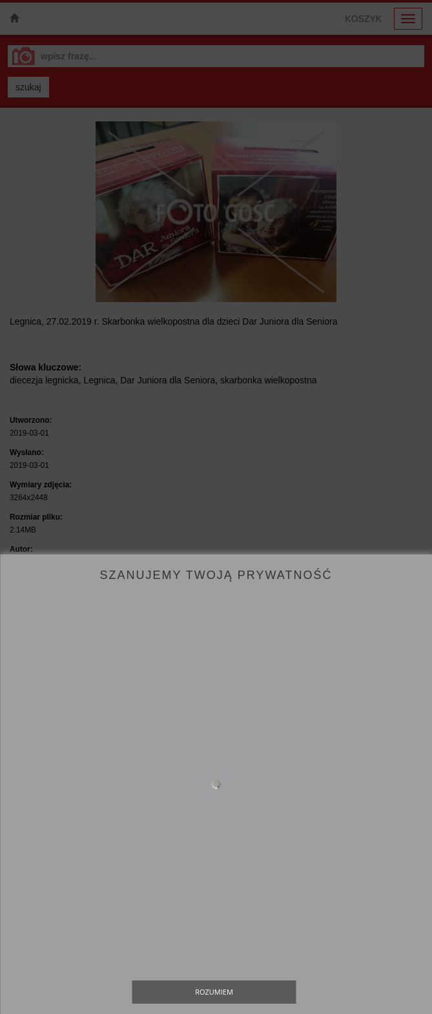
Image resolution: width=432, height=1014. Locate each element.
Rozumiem (214, 992)
